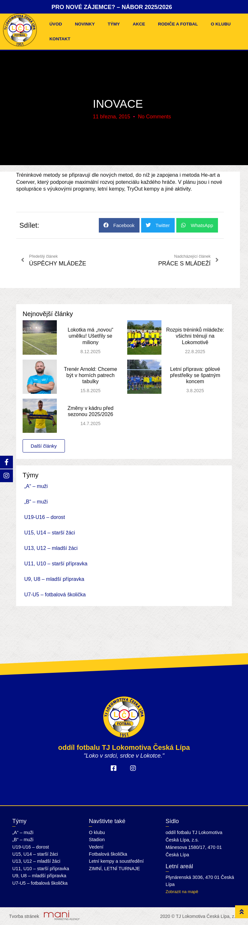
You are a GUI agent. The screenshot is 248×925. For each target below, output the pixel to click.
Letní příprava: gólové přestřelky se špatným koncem (195, 375)
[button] (119, 225)
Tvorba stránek (24, 916)
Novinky (85, 24)
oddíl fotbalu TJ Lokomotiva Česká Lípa (124, 747)
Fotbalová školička (108, 854)
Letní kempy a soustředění (116, 861)
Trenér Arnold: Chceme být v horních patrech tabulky (90, 375)
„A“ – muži (36, 486)
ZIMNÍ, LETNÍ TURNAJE (114, 868)
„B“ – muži (36, 501)
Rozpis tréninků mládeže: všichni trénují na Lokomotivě (195, 336)
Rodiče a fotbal (178, 24)
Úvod (55, 24)
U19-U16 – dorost (44, 517)
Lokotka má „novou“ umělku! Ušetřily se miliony (90, 336)
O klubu (221, 24)
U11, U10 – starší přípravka (56, 563)
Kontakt (59, 38)
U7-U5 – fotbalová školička (55, 594)
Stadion (97, 839)
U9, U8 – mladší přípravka (54, 579)
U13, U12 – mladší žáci (51, 548)
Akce (139, 24)
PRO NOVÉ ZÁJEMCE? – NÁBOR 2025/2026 (112, 7)
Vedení (96, 847)
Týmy (114, 24)
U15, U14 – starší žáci (49, 532)
